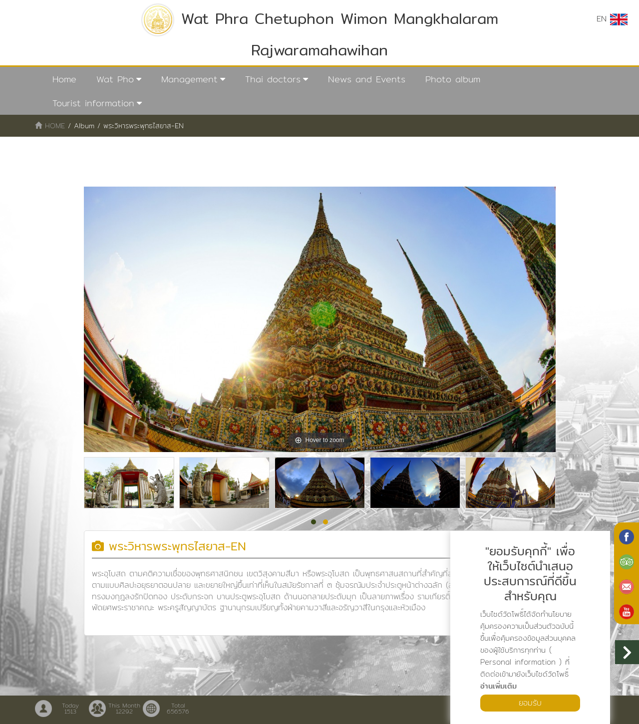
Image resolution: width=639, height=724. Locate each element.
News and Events (366, 79)
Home (64, 79)
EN (612, 18)
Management (189, 79)
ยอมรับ (530, 703)
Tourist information (93, 103)
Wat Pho (115, 79)
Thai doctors (273, 79)
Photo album (452, 79)
